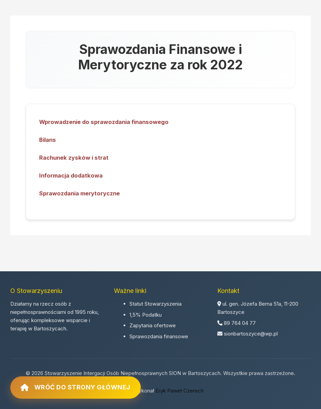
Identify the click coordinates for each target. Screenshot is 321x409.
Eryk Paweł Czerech (180, 390)
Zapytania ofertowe (152, 325)
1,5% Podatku (145, 314)
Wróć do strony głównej (75, 387)
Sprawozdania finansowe (158, 336)
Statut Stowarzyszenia (155, 303)
